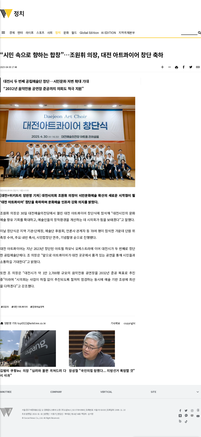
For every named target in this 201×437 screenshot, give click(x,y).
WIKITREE (6, 392)
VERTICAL (106, 392)
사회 (49, 32)
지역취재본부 (127, 32)
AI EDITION (108, 32)
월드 (74, 32)
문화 (66, 32)
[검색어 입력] (189, 33)
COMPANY (56, 392)
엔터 (20, 32)
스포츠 (40, 32)
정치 (57, 32)
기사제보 (115, 323)
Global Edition (89, 32)
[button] (162, 67)
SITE (153, 392)
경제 (12, 32)
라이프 (30, 32)
